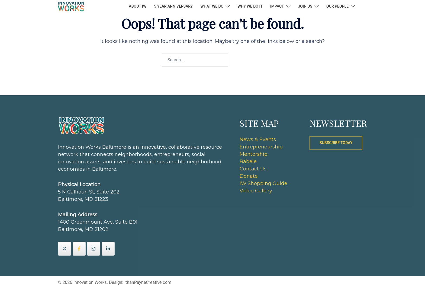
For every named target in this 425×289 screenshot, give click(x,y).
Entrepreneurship (261, 147)
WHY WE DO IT (249, 6)
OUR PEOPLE (337, 6)
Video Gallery (256, 191)
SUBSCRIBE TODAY (336, 143)
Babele (248, 161)
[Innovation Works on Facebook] (79, 249)
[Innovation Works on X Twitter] (64, 249)
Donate (249, 176)
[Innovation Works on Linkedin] (108, 249)
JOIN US (305, 6)
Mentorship (254, 154)
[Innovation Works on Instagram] (93, 249)
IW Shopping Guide (263, 183)
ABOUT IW (137, 6)
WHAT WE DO (211, 6)
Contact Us (253, 169)
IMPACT (277, 6)
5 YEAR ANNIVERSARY (173, 6)
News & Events (258, 139)
